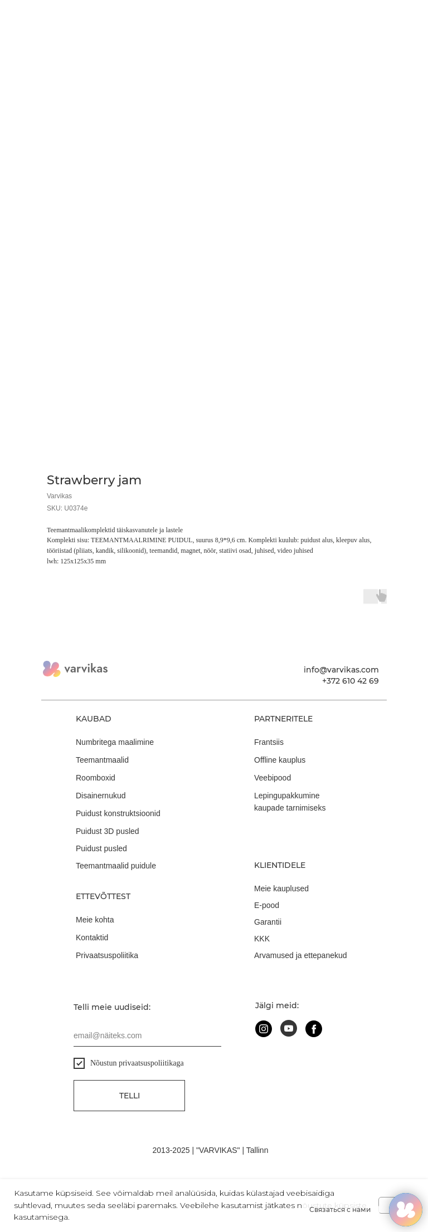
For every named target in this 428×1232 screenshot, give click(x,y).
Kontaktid (92, 937)
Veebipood (272, 777)
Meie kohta (95, 919)
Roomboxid (95, 777)
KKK (262, 938)
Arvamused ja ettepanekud (300, 955)
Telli (129, 1096)
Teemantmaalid (102, 759)
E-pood (266, 905)
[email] (147, 1035)
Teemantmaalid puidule (116, 865)
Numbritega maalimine (115, 742)
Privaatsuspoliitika (107, 955)
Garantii (267, 921)
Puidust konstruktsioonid (118, 813)
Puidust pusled (101, 848)
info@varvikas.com (341, 670)
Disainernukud (101, 795)
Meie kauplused (281, 888)
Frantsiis (269, 742)
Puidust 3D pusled (107, 831)
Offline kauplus (279, 759)
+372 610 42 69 (350, 681)
